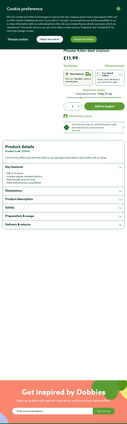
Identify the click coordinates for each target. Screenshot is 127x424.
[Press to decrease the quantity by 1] (66, 106)
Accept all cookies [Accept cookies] (84, 39)
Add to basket (104, 106)
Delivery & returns (114, 65)
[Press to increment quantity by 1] (78, 106)
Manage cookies (18, 39)
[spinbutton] (72, 106)
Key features (70, 65)
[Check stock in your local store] (78, 116)
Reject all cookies (49, 39)
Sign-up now (103, 411)
